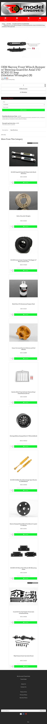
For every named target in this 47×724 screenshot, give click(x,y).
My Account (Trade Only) (23, 676)
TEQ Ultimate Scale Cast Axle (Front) (23, 656)
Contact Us (23, 687)
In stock (25, 182)
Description (5, 130)
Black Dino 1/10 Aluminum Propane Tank (23, 304)
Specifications (14, 130)
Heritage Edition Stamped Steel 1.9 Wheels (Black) (23, 436)
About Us (23, 684)
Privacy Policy (23, 694)
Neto (28, 721)
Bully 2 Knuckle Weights (23, 216)
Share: (5, 78)
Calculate (23, 110)
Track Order (23, 679)
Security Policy (23, 697)
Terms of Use (23, 691)
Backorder (24, 89)
